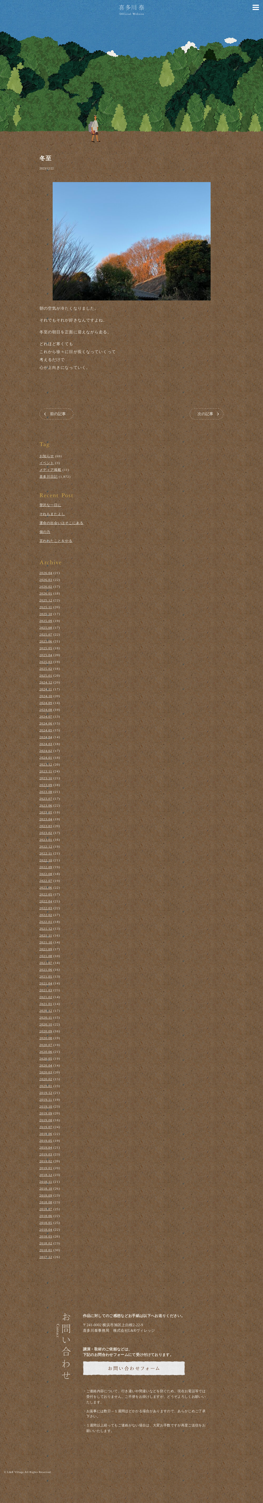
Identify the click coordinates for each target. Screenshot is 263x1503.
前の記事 (58, 414)
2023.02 (45, 833)
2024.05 (45, 730)
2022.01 (45, 922)
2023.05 (45, 812)
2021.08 (45, 956)
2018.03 (45, 1236)
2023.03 (45, 826)
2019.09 (45, 1113)
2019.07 (45, 1127)
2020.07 (45, 1045)
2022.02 (45, 915)
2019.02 (45, 1161)
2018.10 (45, 1188)
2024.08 (45, 710)
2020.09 (45, 1031)
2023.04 (45, 819)
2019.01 (45, 1168)
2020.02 (45, 1079)
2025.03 (45, 662)
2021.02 (45, 997)
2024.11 (45, 689)
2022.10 (45, 860)
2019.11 (45, 1100)
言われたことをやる (56, 541)
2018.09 (45, 1195)
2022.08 (45, 874)
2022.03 (45, 908)
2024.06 (45, 723)
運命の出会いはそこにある (61, 523)
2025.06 (45, 641)
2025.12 (45, 600)
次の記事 (205, 414)
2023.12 (45, 764)
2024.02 (45, 751)
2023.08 (45, 792)
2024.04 (45, 737)
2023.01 (45, 840)
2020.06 (45, 1052)
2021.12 (45, 929)
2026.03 (45, 580)
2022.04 (45, 901)
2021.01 (45, 1004)
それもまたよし (52, 514)
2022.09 (45, 867)
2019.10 (45, 1106)
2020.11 (45, 1017)
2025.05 (45, 648)
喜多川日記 (48, 477)
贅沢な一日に (50, 505)
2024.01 (45, 758)
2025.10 (45, 614)
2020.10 (45, 1024)
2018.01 (45, 1250)
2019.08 (45, 1120)
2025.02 (45, 669)
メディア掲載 (50, 470)
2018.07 (45, 1209)
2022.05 (45, 894)
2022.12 (45, 846)
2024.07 (45, 716)
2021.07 (45, 963)
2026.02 (45, 587)
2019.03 (45, 1154)
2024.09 (45, 703)
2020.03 (45, 1072)
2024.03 (45, 744)
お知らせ (46, 456)
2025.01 (45, 675)
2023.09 (45, 785)
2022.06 (45, 887)
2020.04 (45, 1065)
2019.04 (45, 1147)
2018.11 (45, 1182)
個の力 (45, 532)
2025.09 (45, 621)
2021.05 (45, 976)
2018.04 (45, 1229)
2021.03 (45, 990)
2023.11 (45, 771)
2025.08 (45, 628)
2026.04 (45, 573)
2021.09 (45, 949)
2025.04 (45, 655)
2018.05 (45, 1223)
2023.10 (45, 778)
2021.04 (45, 983)
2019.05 (45, 1141)
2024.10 (45, 696)
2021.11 (45, 935)
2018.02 (45, 1243)
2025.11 (45, 607)
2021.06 (45, 970)
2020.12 (45, 1011)
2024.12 (45, 682)
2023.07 (45, 799)
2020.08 (45, 1038)
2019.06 (45, 1134)
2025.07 (45, 634)
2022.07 (45, 881)
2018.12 (45, 1175)
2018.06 (45, 1216)
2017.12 (45, 1257)
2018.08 (45, 1202)
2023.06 (45, 805)
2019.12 (45, 1093)
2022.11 (45, 853)
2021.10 (45, 942)
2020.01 (45, 1086)
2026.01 (45, 593)
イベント (46, 463)
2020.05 (45, 1058)
